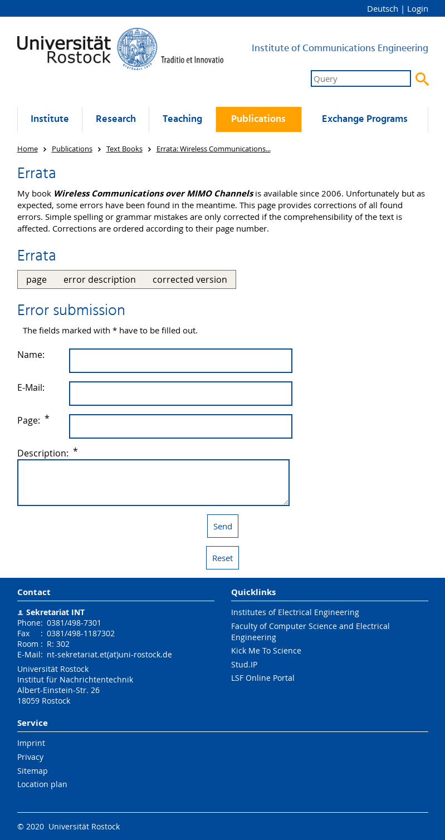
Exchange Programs (365, 119)
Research (116, 119)
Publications (258, 119)
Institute (50, 119)
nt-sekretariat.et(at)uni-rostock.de (109, 654)
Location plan (42, 784)
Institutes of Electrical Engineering (295, 612)
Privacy (30, 756)
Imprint (31, 743)
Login (417, 8)
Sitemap (32, 770)
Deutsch (382, 8)
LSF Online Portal (263, 677)
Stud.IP (244, 664)
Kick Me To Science (266, 650)
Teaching (182, 119)
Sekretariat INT (55, 612)
